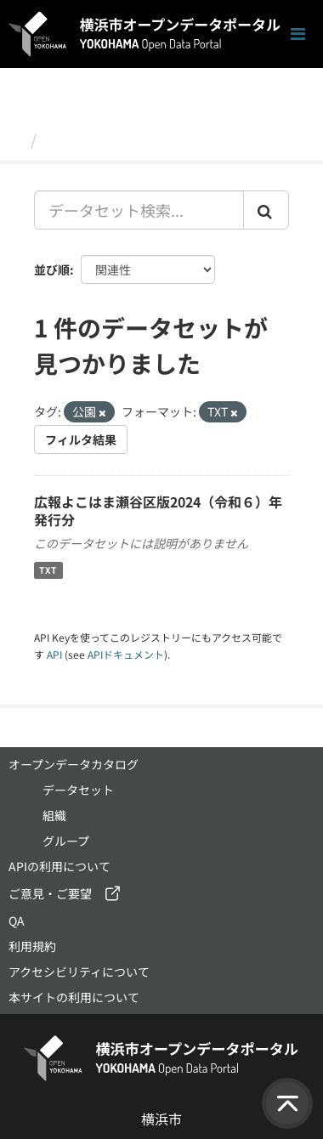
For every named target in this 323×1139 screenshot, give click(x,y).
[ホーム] (15, 139)
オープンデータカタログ (73, 764)
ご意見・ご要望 (50, 893)
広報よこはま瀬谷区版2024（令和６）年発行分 (158, 510)
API (54, 654)
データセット (90, 139)
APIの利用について (59, 866)
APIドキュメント (126, 654)
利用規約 (32, 946)
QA (16, 920)
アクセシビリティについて (79, 971)
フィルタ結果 (80, 439)
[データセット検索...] (139, 210)
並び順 (52, 269)
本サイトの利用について (73, 997)
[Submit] (266, 210)
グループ (65, 840)
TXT (48, 570)
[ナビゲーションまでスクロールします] (297, 34)
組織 (54, 815)
